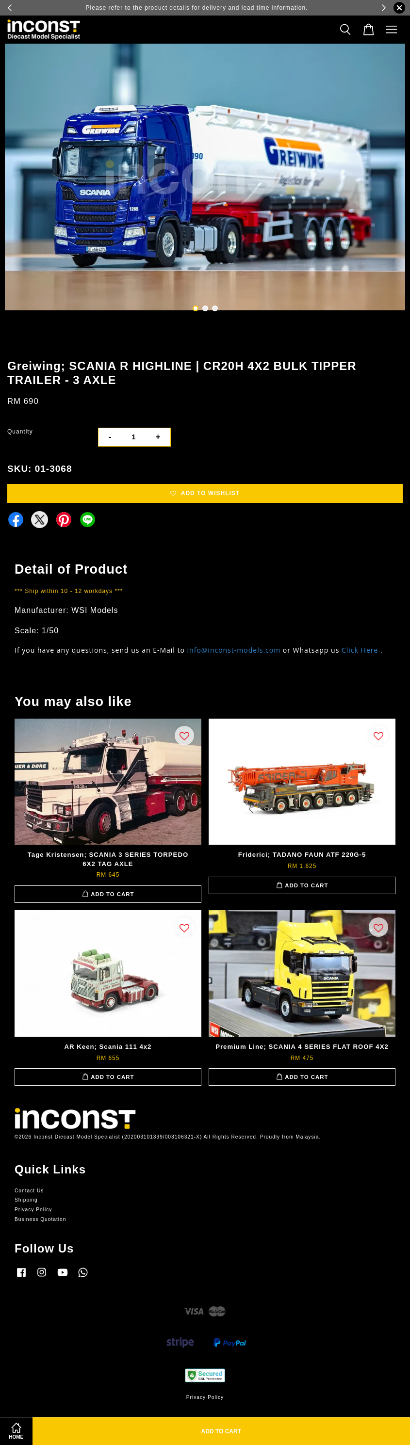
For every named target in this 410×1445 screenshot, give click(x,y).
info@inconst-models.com (234, 650)
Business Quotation (40, 1219)
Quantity (20, 431)
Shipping (26, 1200)
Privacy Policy (33, 1209)
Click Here (360, 650)
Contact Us (29, 1190)
